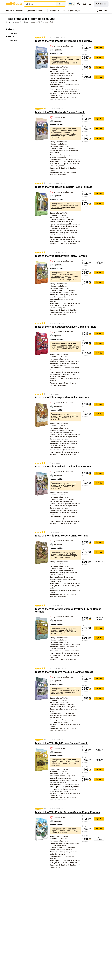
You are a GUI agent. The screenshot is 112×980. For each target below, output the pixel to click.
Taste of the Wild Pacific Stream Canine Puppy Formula (67, 812)
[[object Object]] (101, 4)
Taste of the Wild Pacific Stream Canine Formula (63, 40)
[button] (78, 3)
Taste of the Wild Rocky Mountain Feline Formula (63, 186)
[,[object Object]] (53, 10)
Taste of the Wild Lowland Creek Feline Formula (63, 466)
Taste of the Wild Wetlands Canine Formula (60, 112)
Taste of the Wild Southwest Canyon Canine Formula (65, 326)
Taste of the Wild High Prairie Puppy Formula (61, 255)
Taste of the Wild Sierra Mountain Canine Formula (64, 671)
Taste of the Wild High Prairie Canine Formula (61, 743)
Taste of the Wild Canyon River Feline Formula (62, 397)
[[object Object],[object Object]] (84, 3)
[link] (14, 4)
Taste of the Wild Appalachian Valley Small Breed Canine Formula (68, 610)
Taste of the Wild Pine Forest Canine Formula (61, 535)
